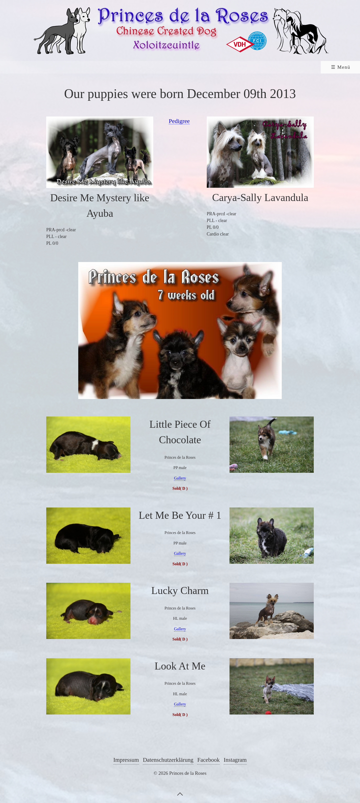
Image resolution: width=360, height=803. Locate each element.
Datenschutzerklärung (168, 759)
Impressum (126, 759)
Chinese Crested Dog (91, 67)
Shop (322, 67)
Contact (287, 67)
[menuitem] (39, 67)
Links (206, 67)
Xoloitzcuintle (158, 67)
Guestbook (245, 67)
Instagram (235, 759)
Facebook (208, 759)
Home (39, 67)
